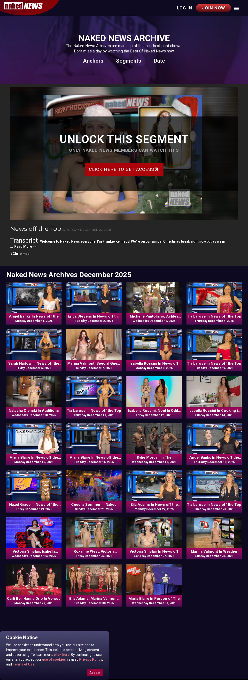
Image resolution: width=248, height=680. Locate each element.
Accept (95, 673)
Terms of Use (23, 664)
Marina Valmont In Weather (214, 551)
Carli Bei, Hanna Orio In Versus (34, 598)
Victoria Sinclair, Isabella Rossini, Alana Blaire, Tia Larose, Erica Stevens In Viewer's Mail (33, 551)
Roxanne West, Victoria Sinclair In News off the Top (94, 551)
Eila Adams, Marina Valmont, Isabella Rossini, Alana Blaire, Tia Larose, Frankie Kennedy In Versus (94, 598)
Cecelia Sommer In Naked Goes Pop (93, 504)
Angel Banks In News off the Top (34, 316)
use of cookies (53, 659)
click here (61, 655)
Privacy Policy (90, 659)
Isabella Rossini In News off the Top (154, 363)
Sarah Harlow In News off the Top (33, 363)
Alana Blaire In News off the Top (34, 457)
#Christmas (20, 254)
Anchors (93, 61)
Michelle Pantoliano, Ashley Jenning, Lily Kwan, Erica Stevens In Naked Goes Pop (154, 316)
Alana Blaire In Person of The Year (154, 598)
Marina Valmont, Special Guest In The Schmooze (94, 363)
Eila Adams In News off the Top (154, 504)
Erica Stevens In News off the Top (94, 316)
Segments (128, 61)
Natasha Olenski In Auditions (34, 410)
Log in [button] (184, 7)
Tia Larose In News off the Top (214, 316)
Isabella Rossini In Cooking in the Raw (214, 410)
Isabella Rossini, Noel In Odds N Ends (154, 410)
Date (159, 61)
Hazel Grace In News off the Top (33, 504)
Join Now (213, 7)
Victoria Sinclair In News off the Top (154, 551)
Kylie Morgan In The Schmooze (154, 457)
